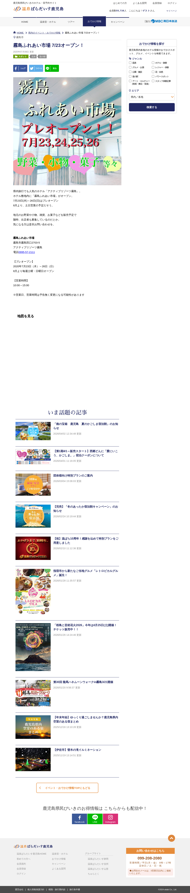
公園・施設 (137, 72)
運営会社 (19, 889)
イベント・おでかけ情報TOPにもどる (67, 787)
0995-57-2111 (26, 252)
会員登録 (157, 3)
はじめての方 (120, 3)
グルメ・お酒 (138, 67)
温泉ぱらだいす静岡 (98, 859)
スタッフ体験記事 (163, 81)
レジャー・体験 (162, 67)
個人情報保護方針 (35, 889)
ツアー (71, 22)
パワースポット (162, 76)
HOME (24, 22)
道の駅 (135, 76)
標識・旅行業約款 (57, 889)
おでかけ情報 (94, 21)
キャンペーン (118, 22)
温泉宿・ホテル (48, 22)
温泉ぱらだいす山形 (98, 869)
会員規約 (21, 863)
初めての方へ (23, 859)
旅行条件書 (74, 889)
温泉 (134, 63)
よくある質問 (140, 3)
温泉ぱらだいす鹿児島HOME (31, 853)
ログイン (172, 3)
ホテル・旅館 (161, 63)
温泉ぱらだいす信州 (98, 864)
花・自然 (159, 72)
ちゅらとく (93, 873)
